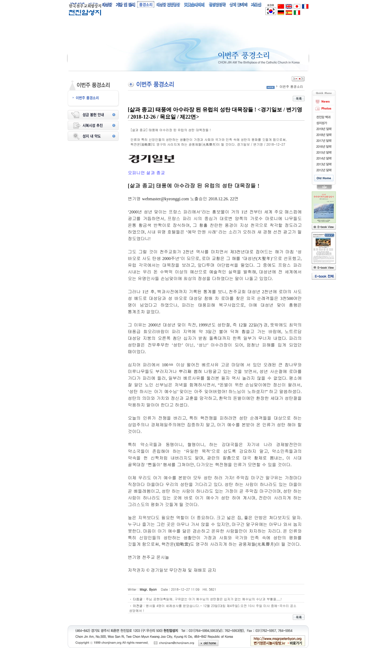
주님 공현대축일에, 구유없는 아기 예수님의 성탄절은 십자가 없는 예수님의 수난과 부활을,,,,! (214, 599)
